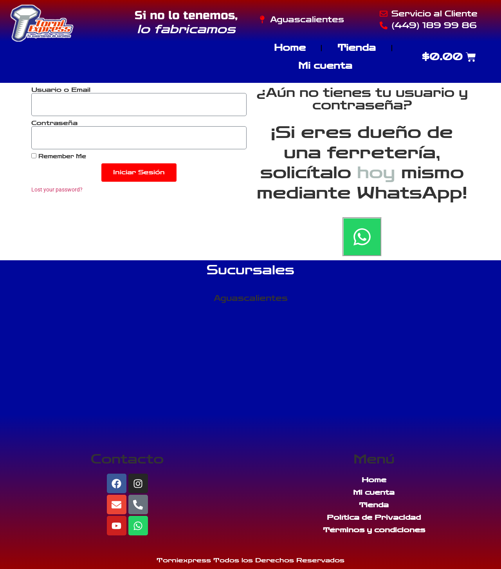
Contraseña (54, 123)
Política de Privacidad (374, 517)
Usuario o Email (60, 90)
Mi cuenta (325, 66)
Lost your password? (57, 189)
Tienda (356, 48)
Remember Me (58, 156)
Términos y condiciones (374, 530)
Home (290, 48)
